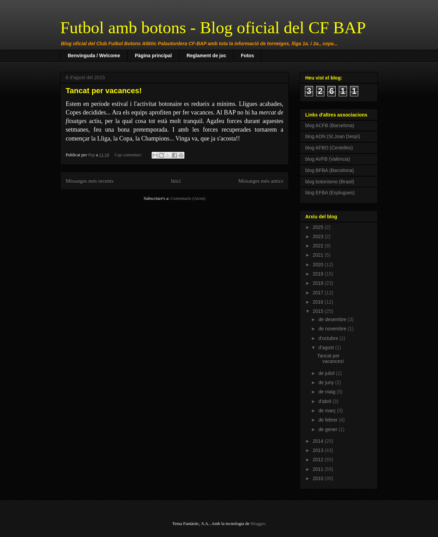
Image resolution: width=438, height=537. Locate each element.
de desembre (333, 319)
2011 (319, 469)
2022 (319, 245)
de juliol (327, 373)
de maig (327, 391)
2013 (319, 450)
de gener (328, 429)
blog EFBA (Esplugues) (330, 192)
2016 (319, 302)
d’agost (326, 347)
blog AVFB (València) (327, 159)
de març (327, 410)
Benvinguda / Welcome (94, 55)
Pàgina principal (153, 55)
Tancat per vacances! (104, 90)
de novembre (333, 328)
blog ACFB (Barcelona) (329, 125)
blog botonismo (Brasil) (329, 181)
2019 (319, 274)
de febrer (328, 420)
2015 (319, 311)
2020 (319, 264)
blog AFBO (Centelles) (329, 147)
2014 (319, 441)
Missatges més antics (260, 181)
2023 (319, 236)
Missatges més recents (89, 181)
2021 (319, 255)
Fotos (247, 55)
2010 (319, 478)
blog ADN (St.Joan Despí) (332, 136)
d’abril (325, 401)
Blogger (257, 523)
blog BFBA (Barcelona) (329, 170)
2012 (319, 459)
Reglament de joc (206, 55)
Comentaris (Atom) (188, 198)
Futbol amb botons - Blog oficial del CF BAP (213, 27)
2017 (319, 292)
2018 (319, 283)
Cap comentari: (129, 154)
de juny (326, 382)
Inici (176, 181)
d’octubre (328, 338)
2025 (319, 227)
